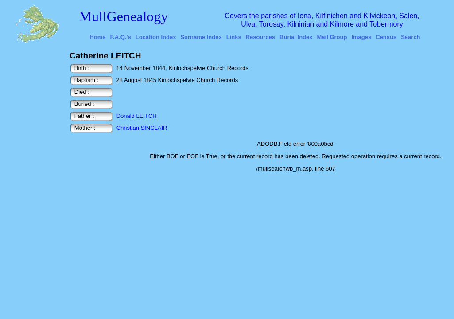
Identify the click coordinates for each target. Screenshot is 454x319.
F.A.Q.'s (120, 37)
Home (97, 37)
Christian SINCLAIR (141, 127)
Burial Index (295, 37)
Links (233, 37)
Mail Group (332, 37)
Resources (260, 37)
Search (410, 37)
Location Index (156, 37)
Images (361, 37)
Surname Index (200, 37)
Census (386, 37)
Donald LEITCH (136, 116)
